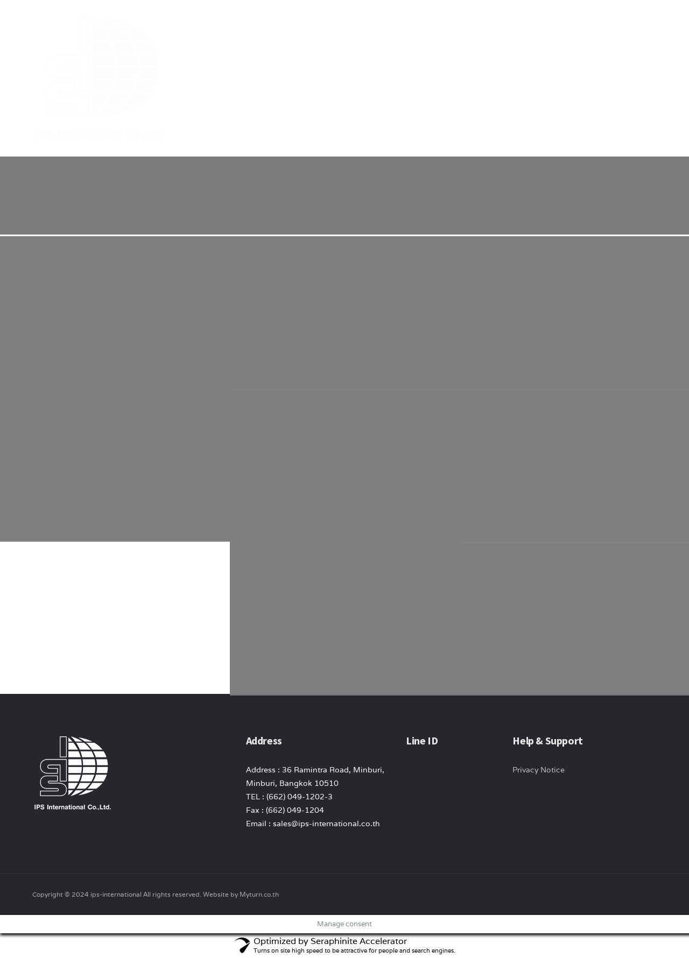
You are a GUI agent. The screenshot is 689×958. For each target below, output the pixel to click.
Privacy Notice (538, 770)
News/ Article (506, 27)
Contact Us (573, 27)
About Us (390, 27)
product (443, 27)
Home (343, 27)
